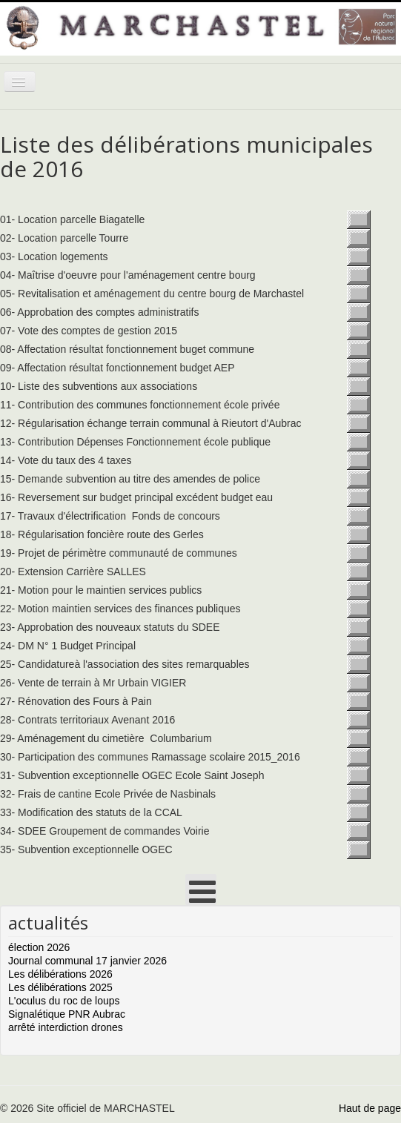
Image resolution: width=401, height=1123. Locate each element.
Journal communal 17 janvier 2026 (87, 961)
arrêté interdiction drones (65, 1027)
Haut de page (370, 1108)
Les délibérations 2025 (60, 987)
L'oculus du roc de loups (64, 1001)
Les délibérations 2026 (60, 974)
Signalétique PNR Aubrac (66, 1014)
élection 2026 (39, 947)
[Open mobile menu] (200, 889)
